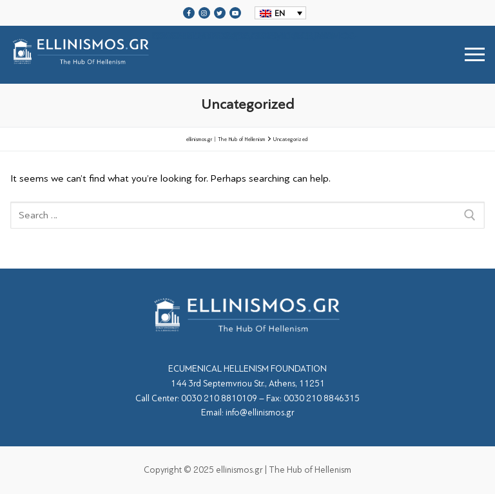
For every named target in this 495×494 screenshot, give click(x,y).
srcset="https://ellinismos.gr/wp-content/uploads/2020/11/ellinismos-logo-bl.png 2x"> (184, 54)
